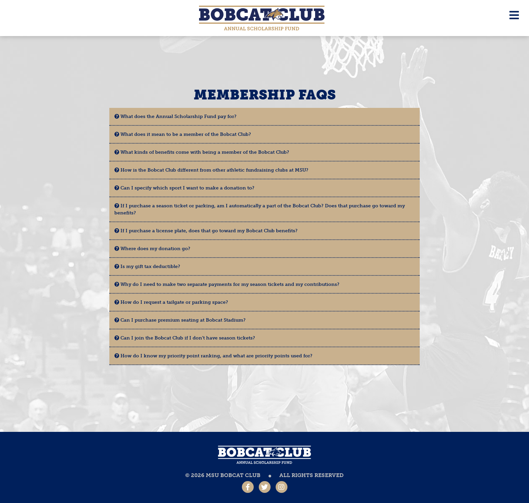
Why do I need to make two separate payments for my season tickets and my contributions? (226, 284)
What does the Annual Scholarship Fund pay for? (175, 116)
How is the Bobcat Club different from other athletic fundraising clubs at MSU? (211, 170)
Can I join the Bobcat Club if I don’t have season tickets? (184, 338)
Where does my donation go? (152, 249)
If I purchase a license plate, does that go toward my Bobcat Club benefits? (206, 231)
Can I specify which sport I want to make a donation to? (184, 188)
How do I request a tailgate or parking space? (171, 302)
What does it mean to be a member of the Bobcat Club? (182, 134)
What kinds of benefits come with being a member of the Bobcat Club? (201, 152)
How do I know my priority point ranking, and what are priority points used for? (213, 356)
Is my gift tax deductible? (147, 266)
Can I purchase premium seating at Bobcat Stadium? (180, 320)
